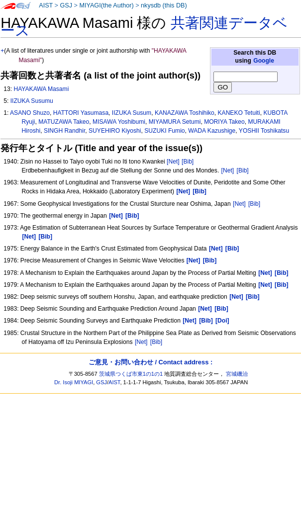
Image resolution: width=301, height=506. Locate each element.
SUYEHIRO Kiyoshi (115, 130)
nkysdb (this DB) (164, 5)
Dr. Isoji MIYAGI (73, 382)
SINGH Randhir (64, 130)
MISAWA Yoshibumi (119, 121)
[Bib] (188, 161)
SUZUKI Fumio (164, 130)
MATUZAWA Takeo (63, 121)
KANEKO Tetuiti (239, 112)
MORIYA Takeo (224, 121)
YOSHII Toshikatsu (264, 130)
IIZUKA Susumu (31, 100)
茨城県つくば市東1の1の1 (131, 374)
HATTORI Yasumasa (80, 112)
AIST (46, 5)
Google (263, 60)
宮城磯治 (237, 374)
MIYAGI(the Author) (106, 5)
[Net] (173, 161)
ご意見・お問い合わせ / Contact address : (150, 362)
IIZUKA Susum (131, 112)
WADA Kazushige (211, 130)
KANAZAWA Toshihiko (184, 112)
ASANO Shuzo (30, 112)
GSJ (66, 5)
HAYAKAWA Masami (41, 88)
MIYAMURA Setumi (175, 121)
